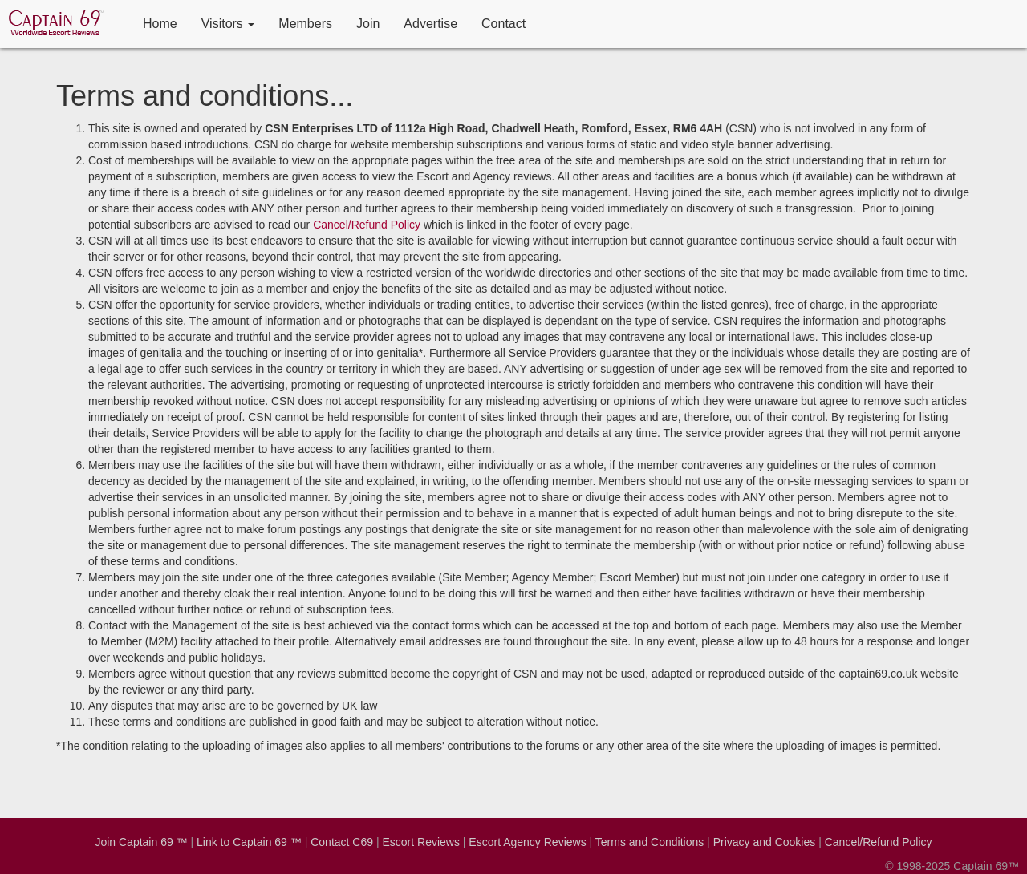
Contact (503, 23)
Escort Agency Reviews (527, 842)
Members (305, 23)
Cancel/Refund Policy (366, 224)
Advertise (430, 23)
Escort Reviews (420, 842)
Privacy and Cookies (764, 842)
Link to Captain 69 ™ (249, 842)
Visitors (228, 23)
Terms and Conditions (649, 842)
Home (160, 23)
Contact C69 (342, 842)
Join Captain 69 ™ (141, 842)
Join (368, 23)
